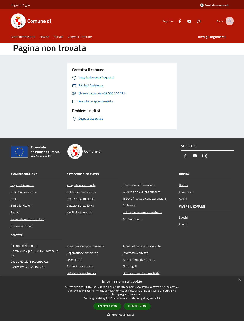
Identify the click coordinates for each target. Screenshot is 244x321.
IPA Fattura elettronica (81, 273)
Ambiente (129, 205)
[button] (122, 314)
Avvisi (183, 198)
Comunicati (186, 192)
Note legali (130, 266)
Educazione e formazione (139, 185)
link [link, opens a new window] (158, 298)
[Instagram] (195, 20)
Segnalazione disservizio (82, 252)
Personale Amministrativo (27, 219)
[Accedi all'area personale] (214, 5)
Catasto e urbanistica (80, 205)
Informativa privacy (135, 252)
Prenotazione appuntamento (85, 246)
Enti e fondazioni (21, 205)
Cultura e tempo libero (81, 192)
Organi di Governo (22, 185)
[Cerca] (229, 21)
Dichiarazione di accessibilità (141, 273)
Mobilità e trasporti (79, 212)
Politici (15, 212)
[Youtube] (186, 20)
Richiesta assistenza (80, 266)
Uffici (14, 198)
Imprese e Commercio (80, 198)
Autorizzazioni (132, 219)
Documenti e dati (22, 226)
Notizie (183, 185)
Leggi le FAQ (75, 259)
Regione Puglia (20, 5)
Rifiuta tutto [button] (137, 306)
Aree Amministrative (24, 192)
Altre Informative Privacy (139, 259)
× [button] (239, 279)
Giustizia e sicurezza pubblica (141, 191)
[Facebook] (176, 20)
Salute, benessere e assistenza (142, 212)
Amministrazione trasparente (142, 246)
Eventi (183, 224)
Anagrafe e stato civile (81, 185)
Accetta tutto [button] (107, 306)
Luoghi (183, 217)
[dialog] (122, 298)
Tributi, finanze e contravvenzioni (144, 198)
